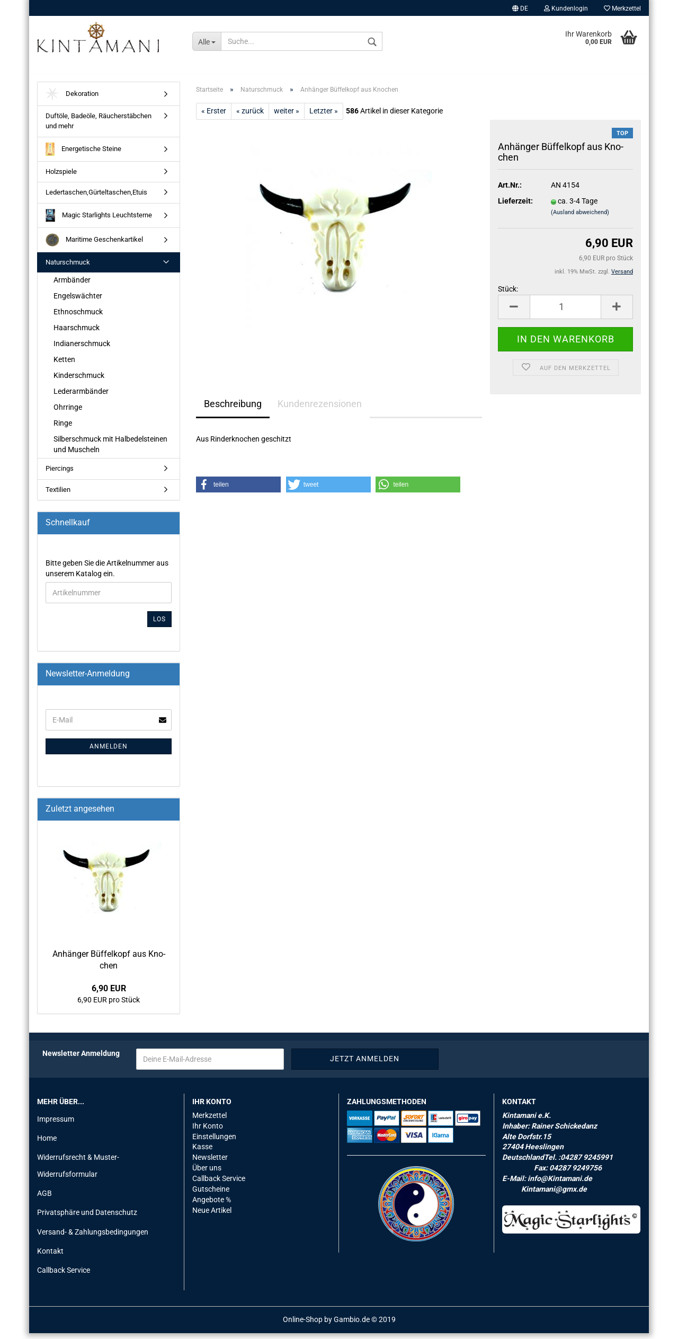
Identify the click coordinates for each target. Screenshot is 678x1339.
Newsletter (210, 1163)
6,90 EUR (109, 995)
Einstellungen (214, 1142)
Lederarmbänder (81, 397)
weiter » (286, 116)
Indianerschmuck (81, 349)
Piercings (60, 474)
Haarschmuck (76, 333)
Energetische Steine (83, 155)
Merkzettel (622, 8)
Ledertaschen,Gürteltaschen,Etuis (96, 198)
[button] (238, 490)
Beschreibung (233, 409)
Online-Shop (303, 1325)
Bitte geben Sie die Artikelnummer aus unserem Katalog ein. (107, 574)
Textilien (58, 495)
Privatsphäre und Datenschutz (87, 1218)
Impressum (55, 1125)
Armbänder (72, 286)
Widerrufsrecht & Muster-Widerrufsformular (78, 1171)
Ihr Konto (207, 1131)
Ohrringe (67, 413)
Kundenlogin (566, 8)
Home (47, 1144)
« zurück (250, 116)
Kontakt (50, 1257)
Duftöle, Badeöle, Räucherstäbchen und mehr (98, 127)
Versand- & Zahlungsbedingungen (92, 1238)
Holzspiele (61, 177)
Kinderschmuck (78, 381)
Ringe (62, 429)
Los (159, 625)
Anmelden (109, 752)
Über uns (206, 1174)
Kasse (202, 1153)
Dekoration (72, 100)
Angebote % (211, 1206)
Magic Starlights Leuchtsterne (99, 221)
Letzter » (323, 116)
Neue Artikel (211, 1216)
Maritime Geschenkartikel (94, 245)
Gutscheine (210, 1195)
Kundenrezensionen (320, 409)
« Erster (213, 116)
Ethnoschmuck (78, 317)
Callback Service (63, 1276)
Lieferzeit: (515, 207)
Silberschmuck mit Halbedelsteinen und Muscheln (110, 450)
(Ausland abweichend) (580, 218)
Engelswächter (77, 301)
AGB (44, 1199)
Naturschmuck (68, 268)
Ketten (64, 365)
